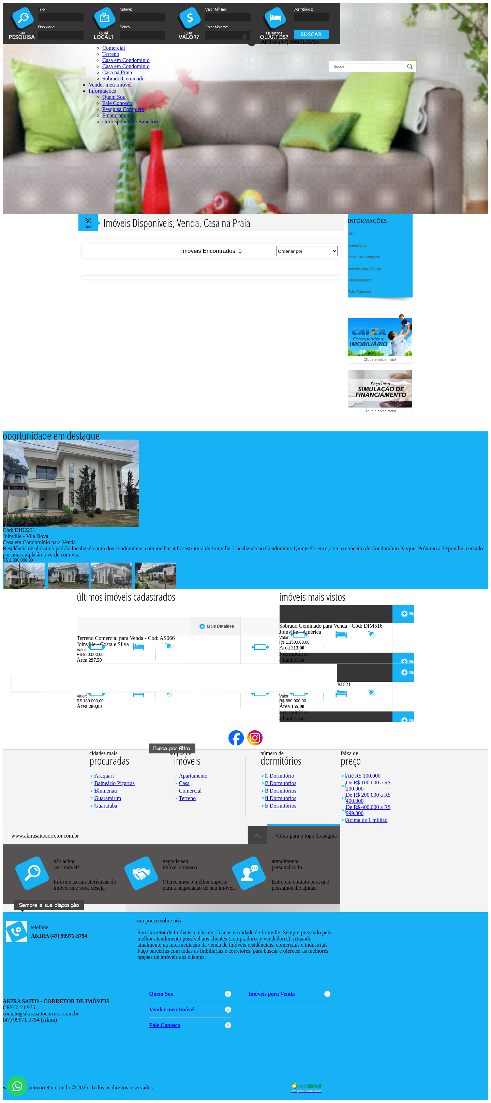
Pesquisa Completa (123, 109)
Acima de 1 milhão (366, 820)
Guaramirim (107, 798)
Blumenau (105, 791)
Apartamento (193, 776)
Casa (184, 783)
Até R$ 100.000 (363, 776)
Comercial (190, 791)
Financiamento (118, 115)
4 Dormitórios (281, 798)
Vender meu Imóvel (110, 85)
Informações (102, 91)
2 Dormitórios (281, 783)
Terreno (187, 798)
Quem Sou (113, 97)
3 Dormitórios (281, 791)
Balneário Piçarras (114, 783)
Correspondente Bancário (130, 121)
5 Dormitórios (281, 806)
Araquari (104, 776)
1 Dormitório (280, 776)
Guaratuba (105, 806)
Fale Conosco (117, 103)
